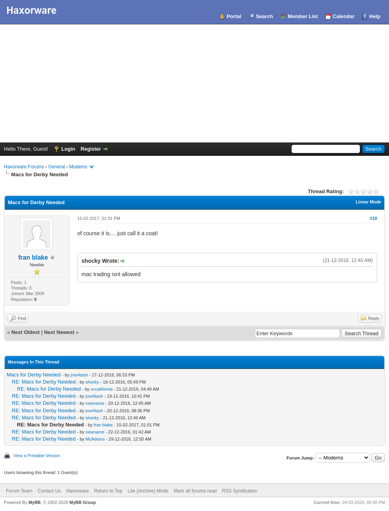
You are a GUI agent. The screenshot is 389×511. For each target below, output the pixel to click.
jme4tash (79, 375)
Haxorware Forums (24, 167)
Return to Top (108, 491)
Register (91, 149)
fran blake (33, 257)
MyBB (34, 502)
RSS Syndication (239, 491)
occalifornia (102, 389)
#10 (373, 218)
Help (374, 16)
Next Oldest (25, 332)
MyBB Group (82, 502)
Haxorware (77, 491)
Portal (234, 16)
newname (95, 403)
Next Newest (59, 332)
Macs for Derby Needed (34, 375)
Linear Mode (368, 201)
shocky (92, 382)
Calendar (344, 16)
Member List (303, 16)
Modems (78, 167)
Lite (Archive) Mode (148, 491)
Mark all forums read (195, 491)
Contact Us (49, 491)
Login (68, 149)
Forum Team (19, 491)
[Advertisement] (194, 83)
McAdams (95, 439)
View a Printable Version (36, 455)
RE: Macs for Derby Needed (44, 382)
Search (264, 16)
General (56, 167)
